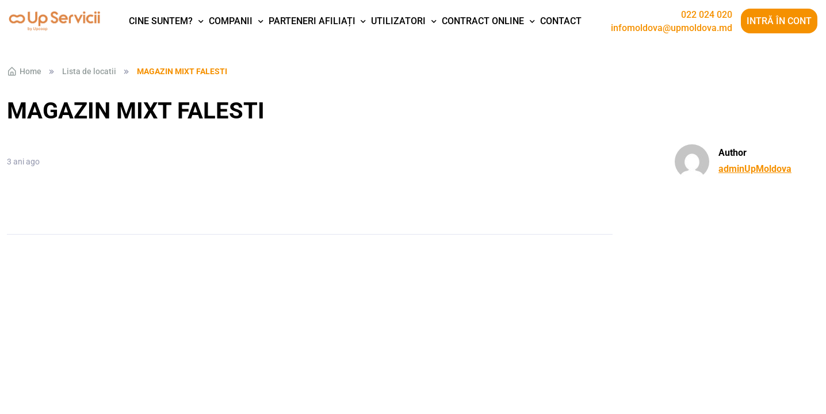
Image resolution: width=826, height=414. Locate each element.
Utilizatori (398, 21)
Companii (231, 21)
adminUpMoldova (754, 168)
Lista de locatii (89, 71)
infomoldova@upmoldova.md (671, 28)
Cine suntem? (161, 21)
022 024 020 (706, 15)
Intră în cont (779, 21)
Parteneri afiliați (312, 21)
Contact (561, 21)
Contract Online (483, 21)
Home (24, 71)
